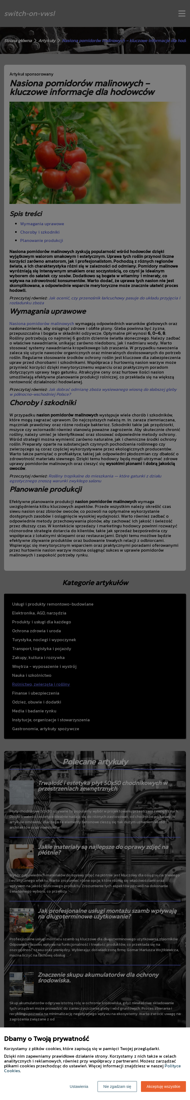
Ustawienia (79, 1086)
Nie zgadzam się (117, 1086)
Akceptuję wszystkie (163, 1086)
